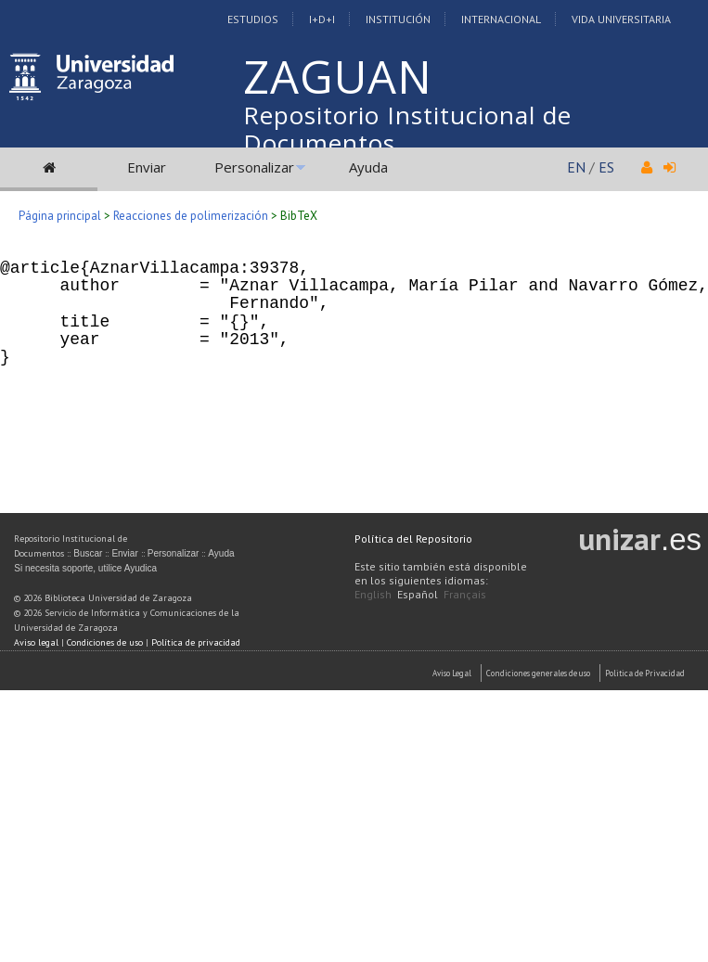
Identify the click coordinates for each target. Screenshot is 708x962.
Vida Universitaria (621, 19)
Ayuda (368, 167)
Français (465, 594)
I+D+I (322, 19)
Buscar (87, 553)
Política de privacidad (195, 642)
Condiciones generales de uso (538, 673)
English (373, 594)
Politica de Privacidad (645, 673)
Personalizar (254, 167)
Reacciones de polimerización (190, 216)
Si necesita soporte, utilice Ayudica (85, 568)
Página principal (60, 216)
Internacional (501, 19)
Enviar (146, 167)
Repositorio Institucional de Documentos (407, 129)
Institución (398, 19)
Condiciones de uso (105, 642)
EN (576, 167)
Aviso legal (36, 642)
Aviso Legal (451, 673)
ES (606, 167)
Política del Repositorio (413, 538)
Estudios (252, 19)
